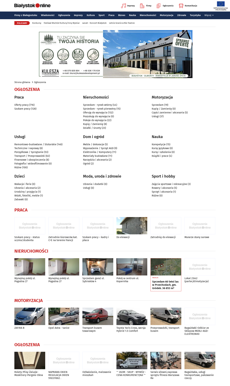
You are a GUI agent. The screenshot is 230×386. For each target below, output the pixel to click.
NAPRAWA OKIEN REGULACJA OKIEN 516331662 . (58, 375)
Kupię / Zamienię (93, 124)
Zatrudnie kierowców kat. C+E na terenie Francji (62, 239)
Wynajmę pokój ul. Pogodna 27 (24, 280)
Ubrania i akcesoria (25, 187)
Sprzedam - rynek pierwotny (99, 108)
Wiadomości (47, 15)
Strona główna (22, 82)
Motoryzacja (166, 15)
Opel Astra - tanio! (58, 327)
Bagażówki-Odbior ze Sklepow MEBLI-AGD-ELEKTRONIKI (196, 330)
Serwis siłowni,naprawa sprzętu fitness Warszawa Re (164, 375)
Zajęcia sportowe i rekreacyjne (169, 184)
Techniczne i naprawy (26, 148)
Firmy (145, 5)
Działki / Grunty (92, 127)
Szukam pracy (22, 108)
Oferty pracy (21, 104)
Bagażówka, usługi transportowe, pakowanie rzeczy (199, 375)
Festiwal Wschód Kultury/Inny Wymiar (62, 23)
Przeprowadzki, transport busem (164, 329)
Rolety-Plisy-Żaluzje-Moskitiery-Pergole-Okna (28, 373)
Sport (102, 15)
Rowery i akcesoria (162, 187)
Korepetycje (159, 144)
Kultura (91, 15)
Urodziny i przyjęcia (25, 191)
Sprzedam (158, 104)
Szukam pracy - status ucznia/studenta (27, 239)
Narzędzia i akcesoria (95, 159)
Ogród (86, 163)
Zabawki (19, 199)
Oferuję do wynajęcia (95, 112)
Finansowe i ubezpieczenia (29, 159)
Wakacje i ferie (22, 184)
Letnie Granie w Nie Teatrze (122, 23)
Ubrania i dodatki (93, 184)
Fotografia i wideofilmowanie (31, 163)
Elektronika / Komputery (97, 152)
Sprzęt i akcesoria (162, 191)
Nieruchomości (148, 15)
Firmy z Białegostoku (25, 15)
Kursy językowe (160, 148)
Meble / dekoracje (93, 144)
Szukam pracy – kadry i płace (95, 239)
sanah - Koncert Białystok (94, 23)
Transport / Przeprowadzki (29, 155)
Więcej (209, 15)
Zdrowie (181, 15)
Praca (111, 15)
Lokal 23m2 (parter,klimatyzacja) (196, 280)
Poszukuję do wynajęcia (96, 116)
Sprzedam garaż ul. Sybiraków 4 (93, 280)
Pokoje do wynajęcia (95, 120)
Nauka (132, 15)
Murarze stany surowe (196, 237)
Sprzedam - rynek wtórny (97, 104)
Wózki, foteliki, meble (26, 195)
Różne (17, 167)
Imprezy (128, 5)
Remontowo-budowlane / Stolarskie (35, 144)
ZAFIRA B (19, 327)
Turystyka (195, 15)
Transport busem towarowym (92, 329)
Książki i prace (160, 155)
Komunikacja (188, 5)
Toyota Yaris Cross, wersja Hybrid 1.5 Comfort (131, 329)
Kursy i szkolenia (161, 152)
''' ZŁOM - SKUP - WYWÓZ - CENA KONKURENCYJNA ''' (131, 373)
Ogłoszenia (165, 5)
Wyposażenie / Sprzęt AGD (98, 148)
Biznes (121, 15)
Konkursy (36, 23)
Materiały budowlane (95, 155)
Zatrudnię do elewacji (163, 237)
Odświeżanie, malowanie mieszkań (96, 373)
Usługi (155, 116)
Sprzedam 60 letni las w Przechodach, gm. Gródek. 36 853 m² (165, 285)
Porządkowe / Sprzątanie (28, 152)
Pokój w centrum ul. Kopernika (127, 280)
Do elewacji (123, 237)
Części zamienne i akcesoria (168, 112)
